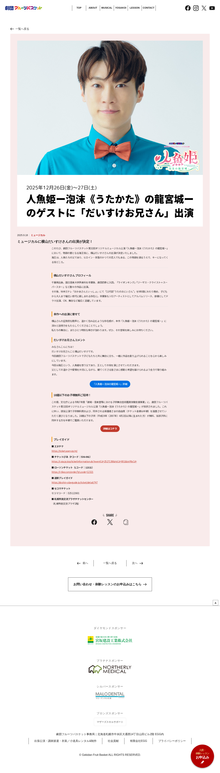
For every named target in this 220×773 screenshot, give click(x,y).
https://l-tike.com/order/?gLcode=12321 (72, 472)
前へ (85, 563)
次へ (135, 563)
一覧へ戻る (22, 28)
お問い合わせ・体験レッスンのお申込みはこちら (107, 584)
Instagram (196, 8)
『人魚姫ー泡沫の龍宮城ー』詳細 (110, 384)
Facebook (188, 8)
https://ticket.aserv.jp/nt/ (65, 451)
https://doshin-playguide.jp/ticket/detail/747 (75, 482)
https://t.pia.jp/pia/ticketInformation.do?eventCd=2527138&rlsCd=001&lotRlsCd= (94, 461)
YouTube (212, 8)
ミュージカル (38, 235)
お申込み (202, 754)
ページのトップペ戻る (215, 602)
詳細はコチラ (110, 428)
